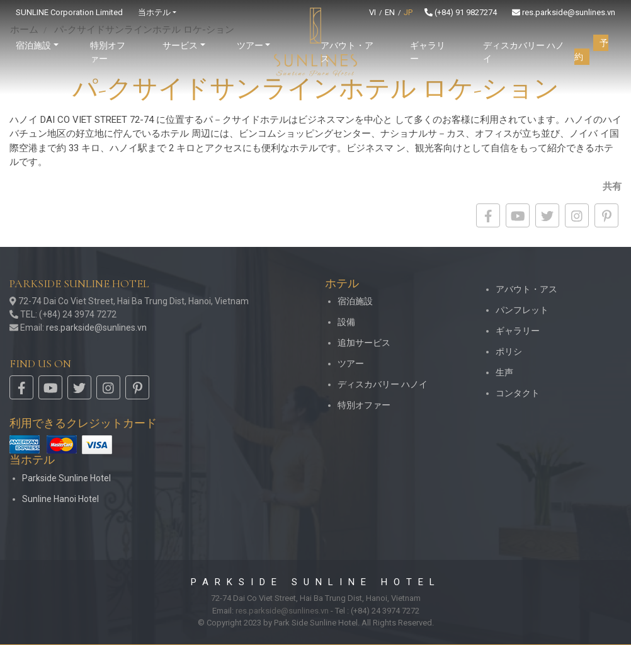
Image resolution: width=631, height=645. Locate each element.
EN (390, 12)
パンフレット (522, 310)
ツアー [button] (250, 45)
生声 (504, 372)
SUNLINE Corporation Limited (69, 12)
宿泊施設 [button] (33, 45)
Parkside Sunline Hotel (66, 478)
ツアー (351, 363)
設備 (346, 322)
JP (408, 12)
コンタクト (518, 393)
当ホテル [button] (154, 12)
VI (372, 12)
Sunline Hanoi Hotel (60, 499)
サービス (180, 45)
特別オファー (107, 52)
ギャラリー (427, 52)
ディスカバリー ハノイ (523, 52)
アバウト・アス (347, 52)
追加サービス (364, 343)
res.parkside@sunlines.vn (563, 12)
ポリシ (509, 351)
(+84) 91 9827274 (460, 12)
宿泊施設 (355, 301)
